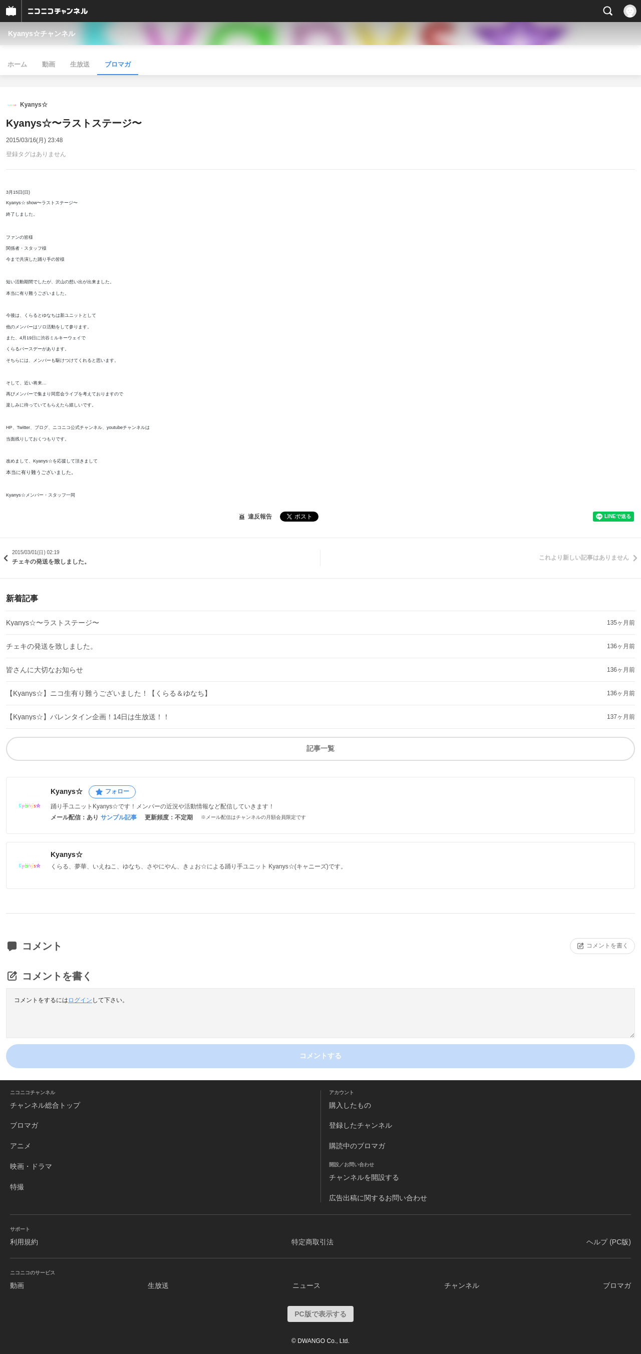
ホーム (17, 64)
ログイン (80, 1000)
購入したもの (350, 1105)
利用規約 (24, 1242)
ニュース (306, 1285)
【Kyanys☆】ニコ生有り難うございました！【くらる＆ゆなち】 (108, 693)
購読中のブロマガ (357, 1146)
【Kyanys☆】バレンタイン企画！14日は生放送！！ (88, 716)
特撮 (17, 1187)
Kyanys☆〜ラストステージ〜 (52, 622)
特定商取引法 (312, 1242)
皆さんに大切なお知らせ (44, 669)
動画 (48, 64)
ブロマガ (118, 64)
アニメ (20, 1146)
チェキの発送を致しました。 (51, 646)
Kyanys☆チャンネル (41, 34)
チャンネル (461, 1285)
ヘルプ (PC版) (608, 1242)
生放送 (80, 64)
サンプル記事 (119, 817)
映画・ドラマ (31, 1166)
